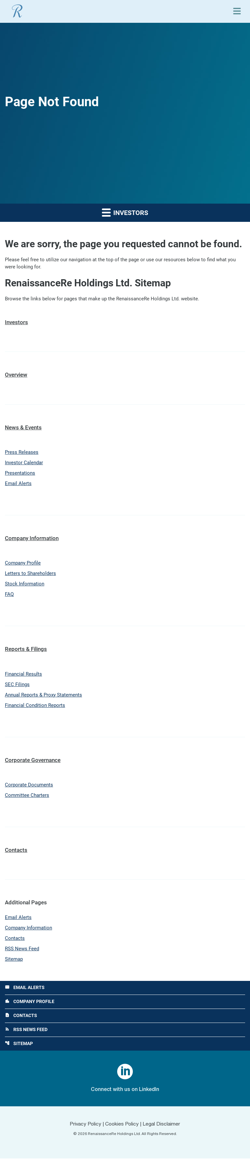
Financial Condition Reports (35, 708)
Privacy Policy (84, 1129)
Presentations (20, 474)
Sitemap (14, 963)
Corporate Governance (33, 762)
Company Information (32, 539)
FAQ (9, 596)
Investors (16, 323)
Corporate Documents (29, 788)
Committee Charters (27, 798)
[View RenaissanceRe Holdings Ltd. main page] (17, 11)
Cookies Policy (121, 1129)
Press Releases (21, 453)
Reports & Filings (26, 651)
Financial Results (23, 676)
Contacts (16, 853)
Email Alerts (18, 485)
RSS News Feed (22, 952)
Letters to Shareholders (30, 575)
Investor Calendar (24, 464)
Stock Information (24, 586)
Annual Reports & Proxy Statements (43, 697)
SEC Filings (17, 687)
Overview (16, 375)
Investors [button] (125, 212)
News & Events (23, 427)
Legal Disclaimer (162, 1129)
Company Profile (23, 564)
